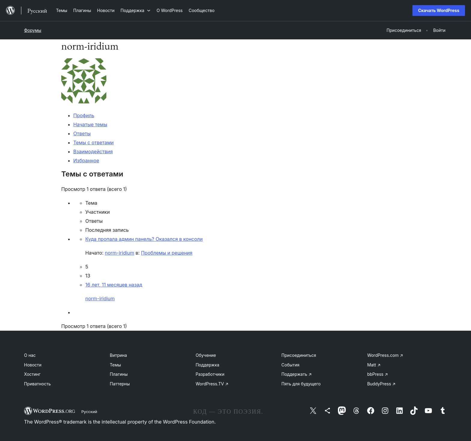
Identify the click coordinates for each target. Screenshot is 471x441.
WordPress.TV (212, 383)
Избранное (86, 161)
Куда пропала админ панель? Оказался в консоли (144, 239)
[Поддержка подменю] (135, 10)
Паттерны (120, 383)
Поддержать (296, 374)
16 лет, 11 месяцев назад (113, 285)
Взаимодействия (93, 152)
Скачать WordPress (438, 10)
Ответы (82, 133)
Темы (115, 364)
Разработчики (210, 374)
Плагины (119, 374)
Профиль (83, 115)
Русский (89, 411)
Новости (32, 364)
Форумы (32, 30)
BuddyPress (381, 383)
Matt (373, 364)
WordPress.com (385, 355)
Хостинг (32, 374)
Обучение (206, 355)
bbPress (377, 374)
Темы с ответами (93, 142)
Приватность (37, 383)
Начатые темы (90, 124)
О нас (30, 355)
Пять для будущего (301, 383)
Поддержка (207, 364)
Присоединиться (298, 355)
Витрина (118, 355)
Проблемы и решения (166, 253)
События (290, 364)
